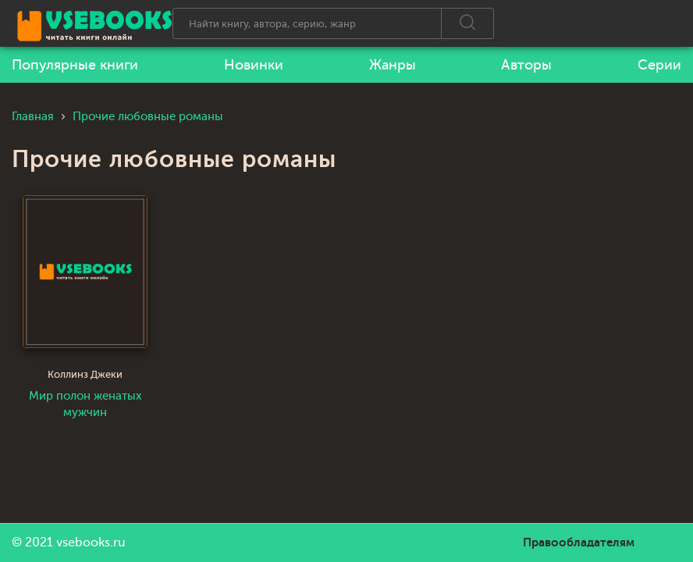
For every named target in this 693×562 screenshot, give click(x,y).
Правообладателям (578, 542)
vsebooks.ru (91, 542)
